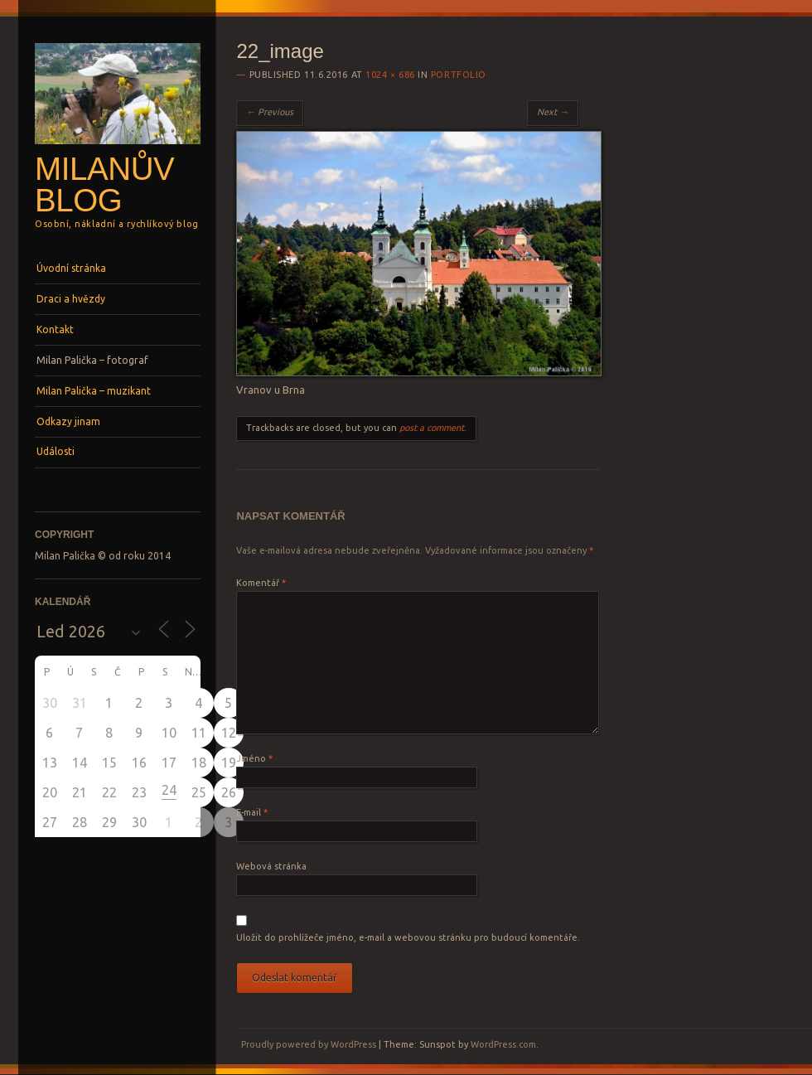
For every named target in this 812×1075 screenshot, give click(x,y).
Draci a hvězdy (70, 298)
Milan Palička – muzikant (93, 390)
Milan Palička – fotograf (92, 360)
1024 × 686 (390, 75)
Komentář (261, 583)
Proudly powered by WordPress (308, 1044)
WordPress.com (503, 1044)
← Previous (269, 112)
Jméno (254, 758)
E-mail (252, 812)
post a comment (431, 428)
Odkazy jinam (68, 421)
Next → (552, 112)
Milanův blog (104, 185)
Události (55, 451)
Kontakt (55, 329)
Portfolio (458, 75)
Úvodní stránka (71, 268)
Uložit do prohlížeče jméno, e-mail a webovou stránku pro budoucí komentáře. (408, 937)
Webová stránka (271, 866)
